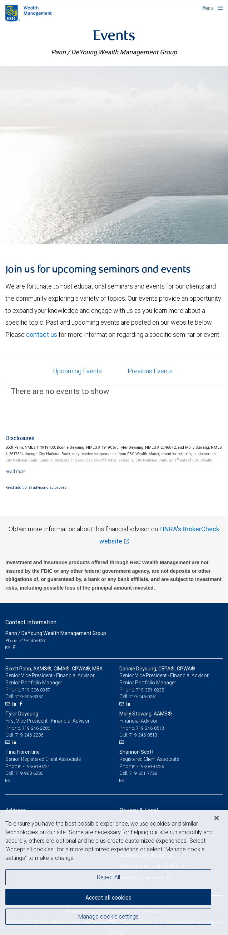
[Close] (216, 818)
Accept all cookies (108, 897)
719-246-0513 (150, 728)
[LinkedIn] (15, 704)
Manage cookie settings (108, 916)
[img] (114, 154)
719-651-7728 (143, 773)
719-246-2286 (36, 728)
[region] (114, 872)
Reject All (108, 877)
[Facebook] (15, 647)
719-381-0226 (150, 766)
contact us (41, 334)
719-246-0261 (143, 697)
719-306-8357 (36, 690)
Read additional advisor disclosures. (36, 487)
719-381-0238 (150, 690)
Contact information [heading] (30, 622)
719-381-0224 (36, 766)
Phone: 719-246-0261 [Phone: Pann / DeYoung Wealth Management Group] (26, 641)
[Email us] (8, 647)
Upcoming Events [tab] (77, 371)
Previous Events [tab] (150, 371)
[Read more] (15, 471)
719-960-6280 (29, 773)
